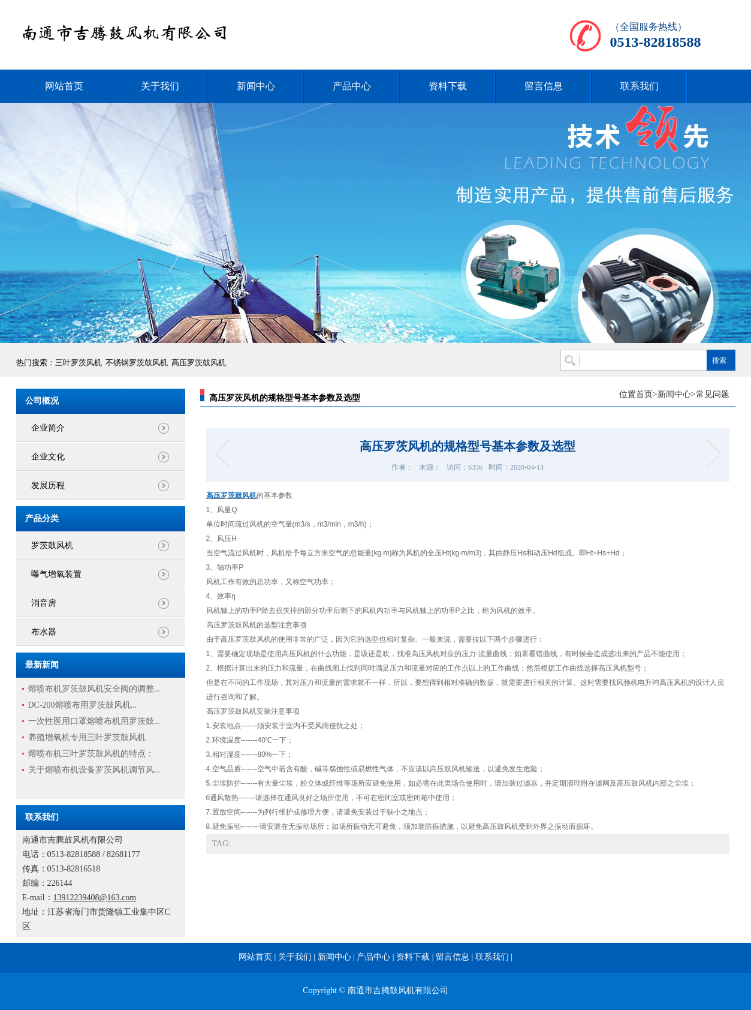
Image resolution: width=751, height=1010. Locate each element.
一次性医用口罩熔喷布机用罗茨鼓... (94, 721)
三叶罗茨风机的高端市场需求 (225, 453)
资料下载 (448, 86)
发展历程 (48, 485)
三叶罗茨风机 (78, 362)
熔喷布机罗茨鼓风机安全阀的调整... (94, 688)
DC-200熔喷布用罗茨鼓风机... (82, 705)
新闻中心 (256, 86)
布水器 (43, 631)
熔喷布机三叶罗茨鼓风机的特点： (91, 753)
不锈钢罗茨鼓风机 (136, 362)
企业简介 (48, 427)
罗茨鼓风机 (52, 545)
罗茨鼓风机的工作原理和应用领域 (709, 453)
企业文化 (48, 456)
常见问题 (712, 394)
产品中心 (352, 86)
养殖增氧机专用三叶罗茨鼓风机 (87, 737)
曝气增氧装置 (56, 574)
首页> (646, 394)
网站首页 (64, 86)
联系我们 (639, 86)
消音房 (43, 603)
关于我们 (160, 86)
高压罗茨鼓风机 (198, 362)
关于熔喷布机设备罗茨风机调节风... (94, 769)
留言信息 (543, 86)
